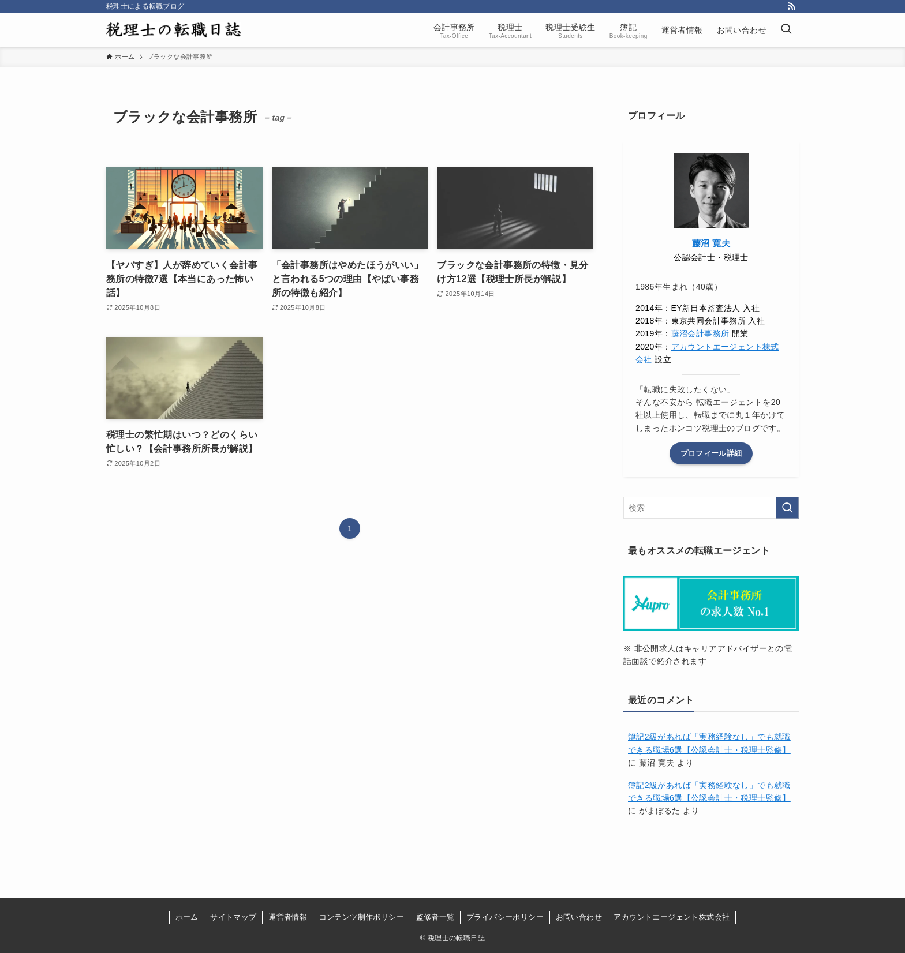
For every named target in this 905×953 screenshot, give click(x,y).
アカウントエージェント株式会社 (672, 917)
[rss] (791, 6)
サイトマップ (233, 917)
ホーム (187, 917)
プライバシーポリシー (505, 917)
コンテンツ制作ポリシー (361, 917)
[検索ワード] (711, 508)
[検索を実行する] (787, 508)
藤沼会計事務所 (700, 333)
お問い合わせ (579, 917)
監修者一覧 (435, 917)
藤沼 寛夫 (711, 243)
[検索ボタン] (786, 30)
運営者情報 (287, 917)
